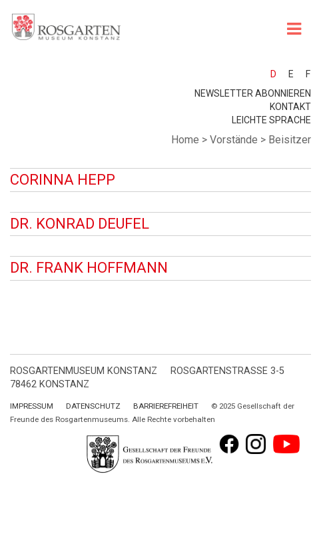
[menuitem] (267, 73)
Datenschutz (93, 406)
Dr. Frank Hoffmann (89, 267)
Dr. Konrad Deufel (79, 223)
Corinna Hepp (62, 179)
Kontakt (290, 106)
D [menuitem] (273, 74)
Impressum (31, 406)
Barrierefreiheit (165, 406)
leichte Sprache (271, 120)
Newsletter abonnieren (252, 93)
